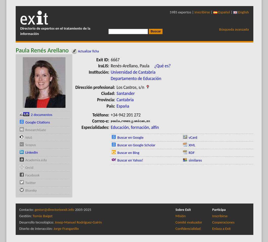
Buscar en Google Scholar (136, 145)
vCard (193, 137)
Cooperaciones (223, 222)
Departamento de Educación (136, 78)
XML (192, 145)
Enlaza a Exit (221, 228)
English (241, 12)
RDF (192, 152)
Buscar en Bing (128, 152)
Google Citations (37, 122)
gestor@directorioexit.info (54, 209)
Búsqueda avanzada (234, 29)
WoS (28, 137)
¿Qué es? (162, 66)
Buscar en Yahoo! (130, 160)
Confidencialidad (187, 228)
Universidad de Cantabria (133, 72)
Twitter (30, 182)
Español (221, 12)
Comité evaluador (188, 222)
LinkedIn (31, 152)
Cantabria (125, 100)
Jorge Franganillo (66, 228)
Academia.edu (36, 160)
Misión (180, 216)
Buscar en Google (130, 137)
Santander (126, 93)
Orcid (29, 167)
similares (195, 160)
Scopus (30, 145)
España (123, 106)
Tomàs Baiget (43, 216)
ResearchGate (35, 130)
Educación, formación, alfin (135, 127)
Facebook (32, 175)
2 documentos (41, 114)
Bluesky (31, 190)
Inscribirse (202, 12)
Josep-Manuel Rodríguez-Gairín (78, 222)
